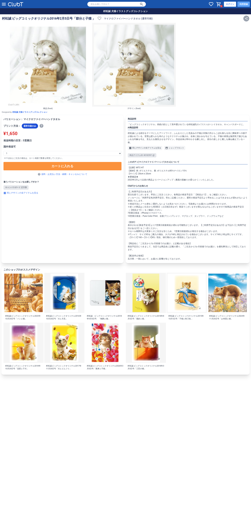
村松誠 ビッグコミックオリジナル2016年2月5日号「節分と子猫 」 (49, 18)
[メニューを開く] (3, 4)
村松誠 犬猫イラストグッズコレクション (125, 11)
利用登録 (243, 4)
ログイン (230, 4)
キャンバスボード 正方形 (16, 187)
